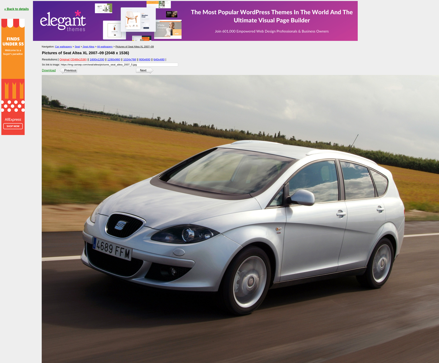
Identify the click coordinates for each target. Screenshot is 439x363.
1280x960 (113, 59)
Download (49, 70)
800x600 (144, 59)
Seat (77, 46)
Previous (70, 70)
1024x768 (129, 59)
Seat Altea (88, 46)
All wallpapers (105, 46)
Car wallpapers (63, 46)
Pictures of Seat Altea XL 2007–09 (134, 46)
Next (143, 70)
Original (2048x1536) (73, 59)
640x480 (159, 59)
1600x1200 (97, 59)
